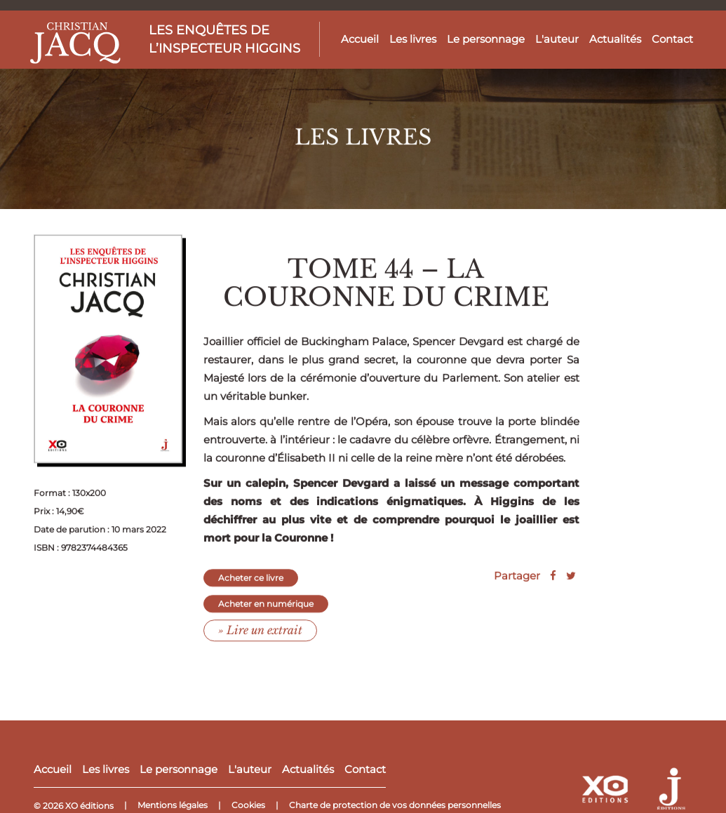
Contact (672, 39)
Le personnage (486, 39)
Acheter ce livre (250, 591)
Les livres (412, 39)
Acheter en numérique (266, 616)
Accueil (360, 39)
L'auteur (557, 39)
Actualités (615, 39)
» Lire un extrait (260, 643)
